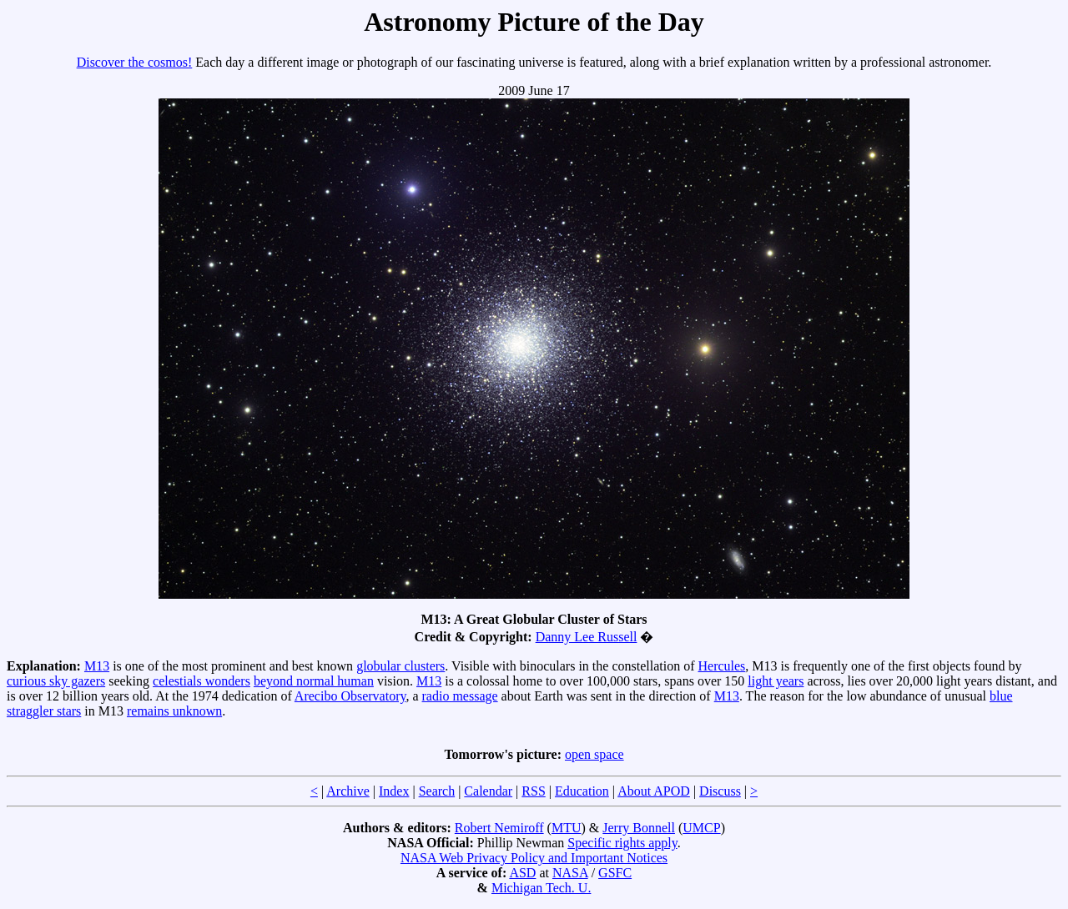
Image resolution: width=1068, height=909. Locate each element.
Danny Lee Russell (586, 637)
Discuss (720, 791)
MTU (567, 828)
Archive (348, 791)
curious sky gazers (56, 681)
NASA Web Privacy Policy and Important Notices (534, 858)
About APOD (653, 791)
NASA (570, 873)
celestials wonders (201, 681)
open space (594, 754)
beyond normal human (314, 681)
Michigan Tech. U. (541, 888)
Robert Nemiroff (499, 828)
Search (437, 791)
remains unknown (174, 711)
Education (582, 791)
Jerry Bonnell (638, 828)
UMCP (701, 828)
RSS (533, 791)
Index (394, 791)
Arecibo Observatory (350, 696)
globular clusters (400, 666)
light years (776, 681)
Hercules (721, 666)
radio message (460, 696)
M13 (96, 666)
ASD (522, 873)
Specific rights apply (622, 843)
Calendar (488, 791)
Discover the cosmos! (135, 62)
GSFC (615, 873)
